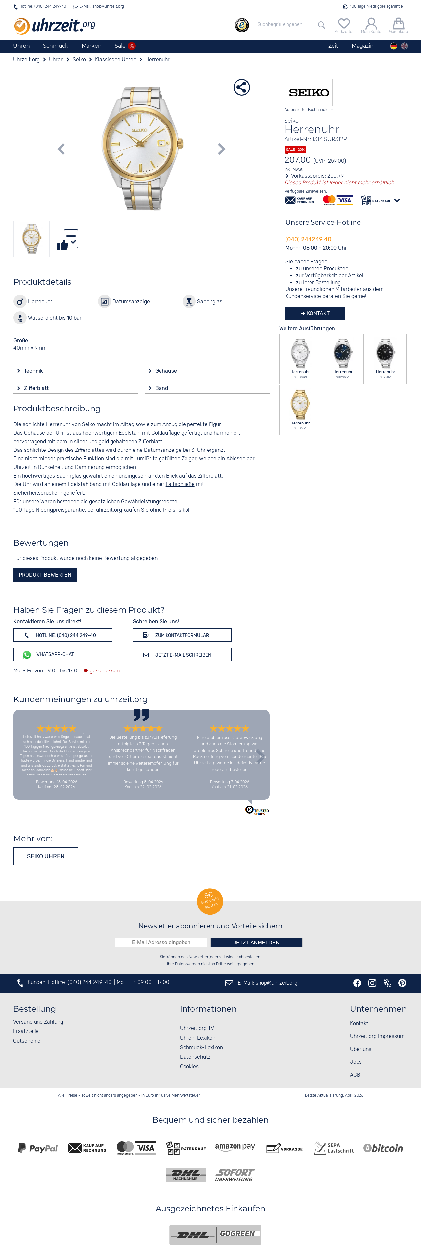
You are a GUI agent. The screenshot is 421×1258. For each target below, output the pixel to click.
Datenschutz (195, 1057)
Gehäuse (166, 371)
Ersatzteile (26, 1031)
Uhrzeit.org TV (197, 1028)
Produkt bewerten (45, 575)
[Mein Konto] (371, 25)
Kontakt (318, 313)
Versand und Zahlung (38, 1022)
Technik (34, 371)
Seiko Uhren (46, 856)
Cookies (189, 1066)
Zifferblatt (37, 388)
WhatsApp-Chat (48, 655)
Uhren (21, 46)
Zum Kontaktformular (175, 635)
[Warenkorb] (398, 25)
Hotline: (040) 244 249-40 (42, 6)
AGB (355, 1075)
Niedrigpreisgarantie (60, 510)
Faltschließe (180, 484)
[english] (404, 46)
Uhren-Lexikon (197, 1038)
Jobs (356, 1062)
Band (162, 388)
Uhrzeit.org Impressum (377, 1036)
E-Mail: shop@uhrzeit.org (101, 6)
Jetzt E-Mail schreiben (176, 655)
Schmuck (55, 46)
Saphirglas (69, 476)
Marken (92, 46)
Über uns (360, 1049)
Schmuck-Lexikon (201, 1047)
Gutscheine (26, 1041)
